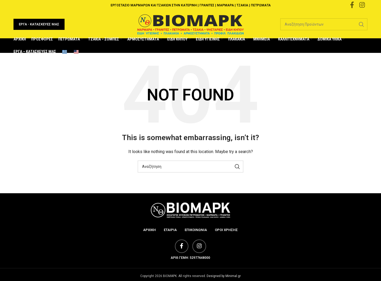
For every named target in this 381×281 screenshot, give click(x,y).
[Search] (324, 27)
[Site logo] (190, 26)
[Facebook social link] (180, 252)
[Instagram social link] (200, 252)
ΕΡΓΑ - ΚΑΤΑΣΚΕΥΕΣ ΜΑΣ (39, 27)
